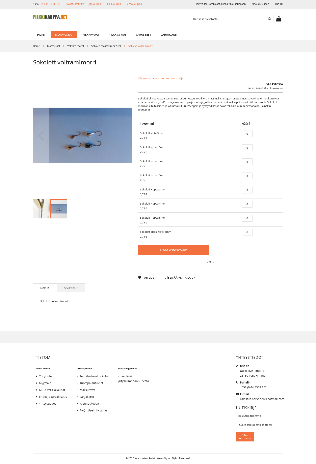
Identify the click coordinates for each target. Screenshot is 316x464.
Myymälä (45, 383)
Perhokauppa (134, 4)
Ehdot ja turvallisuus (53, 397)
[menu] (158, 34)
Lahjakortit (87, 397)
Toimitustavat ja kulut (94, 376)
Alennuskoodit (89, 404)
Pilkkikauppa (113, 4)
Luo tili (279, 3)
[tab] (45, 291)
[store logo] (50, 17)
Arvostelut (71, 291)
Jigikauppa (95, 4)
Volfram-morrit (75, 46)
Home (36, 46)
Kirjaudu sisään (260, 3)
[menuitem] (41, 34)
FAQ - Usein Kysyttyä (93, 410)
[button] (41, 135)
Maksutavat (87, 390)
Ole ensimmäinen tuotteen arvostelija (160, 78)
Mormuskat (53, 46)
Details (45, 291)
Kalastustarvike (75, 4)
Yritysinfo (45, 376)
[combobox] (232, 19)
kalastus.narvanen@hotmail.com (262, 399)
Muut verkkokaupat (52, 390)
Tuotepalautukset (91, 383)
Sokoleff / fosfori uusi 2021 (106, 46)
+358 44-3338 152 (49, 3)
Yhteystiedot (47, 404)
